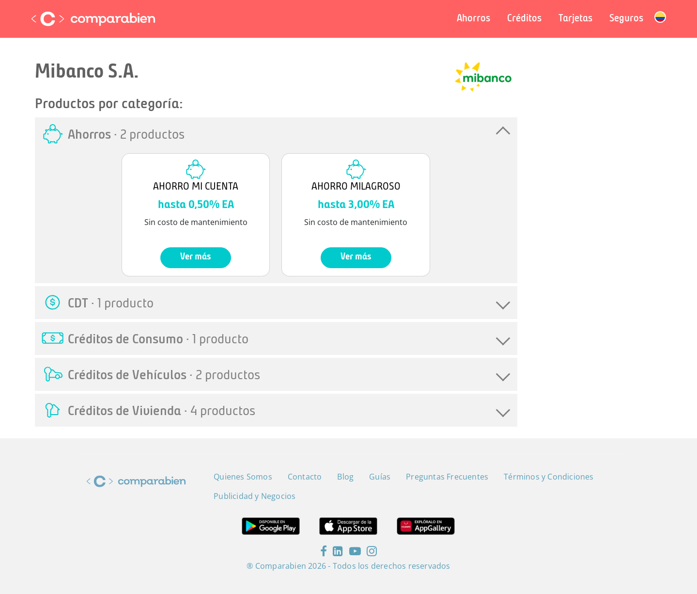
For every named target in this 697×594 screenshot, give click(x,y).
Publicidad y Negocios (254, 496)
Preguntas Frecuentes (447, 476)
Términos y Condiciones (548, 476)
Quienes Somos (243, 476)
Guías (379, 476)
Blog (345, 476)
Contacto (305, 476)
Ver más (195, 257)
